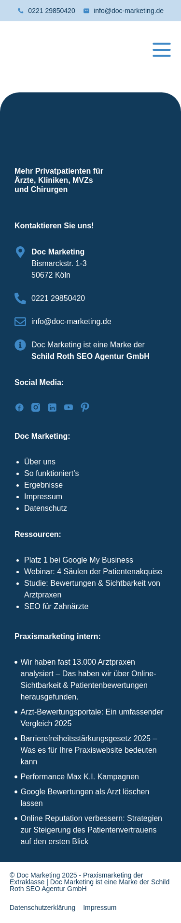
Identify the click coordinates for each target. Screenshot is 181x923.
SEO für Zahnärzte (56, 606)
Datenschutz (45, 508)
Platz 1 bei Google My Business (78, 560)
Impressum (43, 496)
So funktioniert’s (51, 473)
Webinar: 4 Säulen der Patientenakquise (93, 571)
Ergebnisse (43, 485)
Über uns (40, 462)
